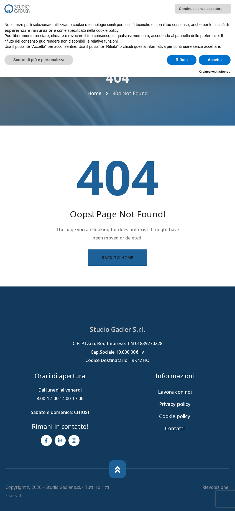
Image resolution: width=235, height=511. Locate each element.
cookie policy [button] (107, 30)
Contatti (175, 428)
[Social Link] (46, 440)
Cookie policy (174, 416)
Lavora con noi (175, 392)
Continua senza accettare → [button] (203, 9)
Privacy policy (175, 404)
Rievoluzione (215, 487)
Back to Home (117, 257)
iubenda (224, 71)
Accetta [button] (215, 60)
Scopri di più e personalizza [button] (38, 60)
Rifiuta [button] (182, 60)
